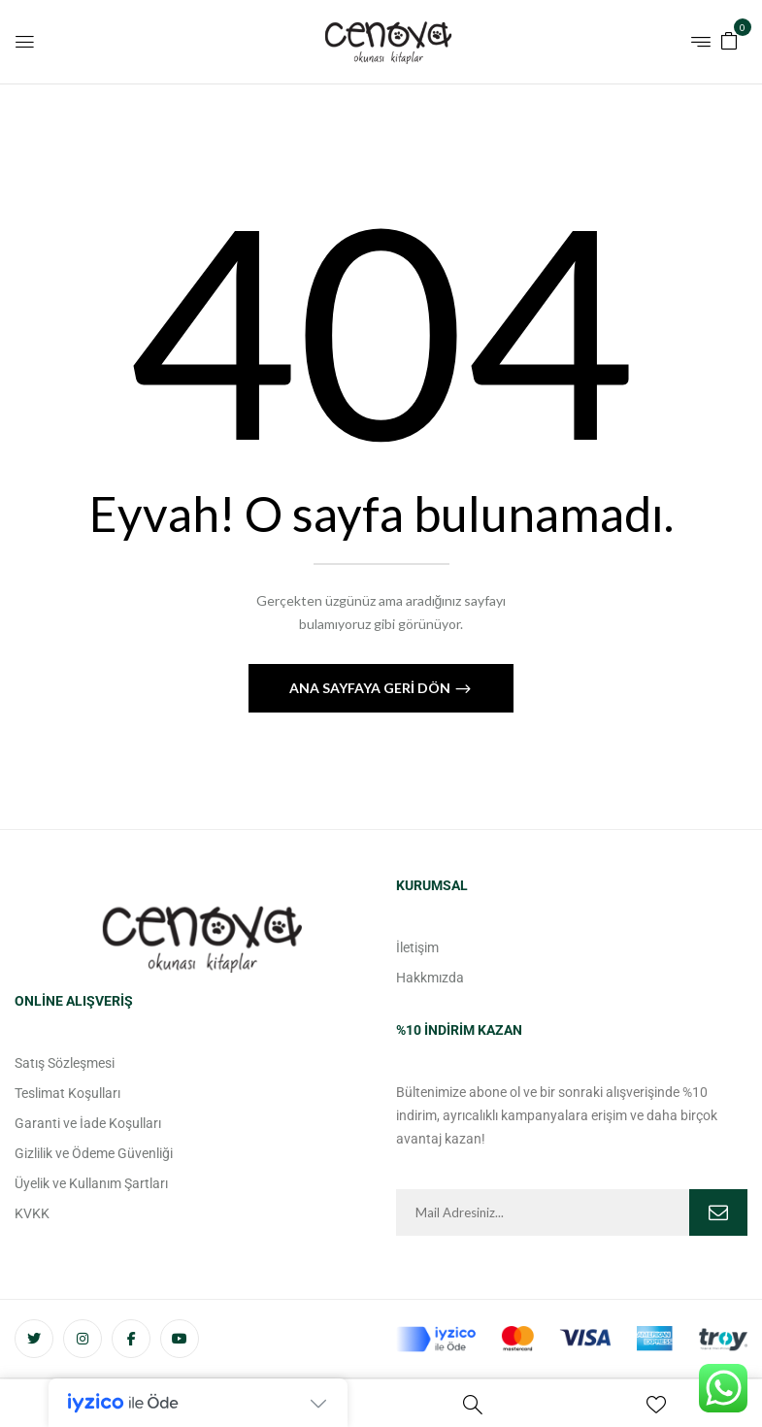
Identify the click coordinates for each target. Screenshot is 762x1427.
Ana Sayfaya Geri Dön (371, 688)
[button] (729, 39)
